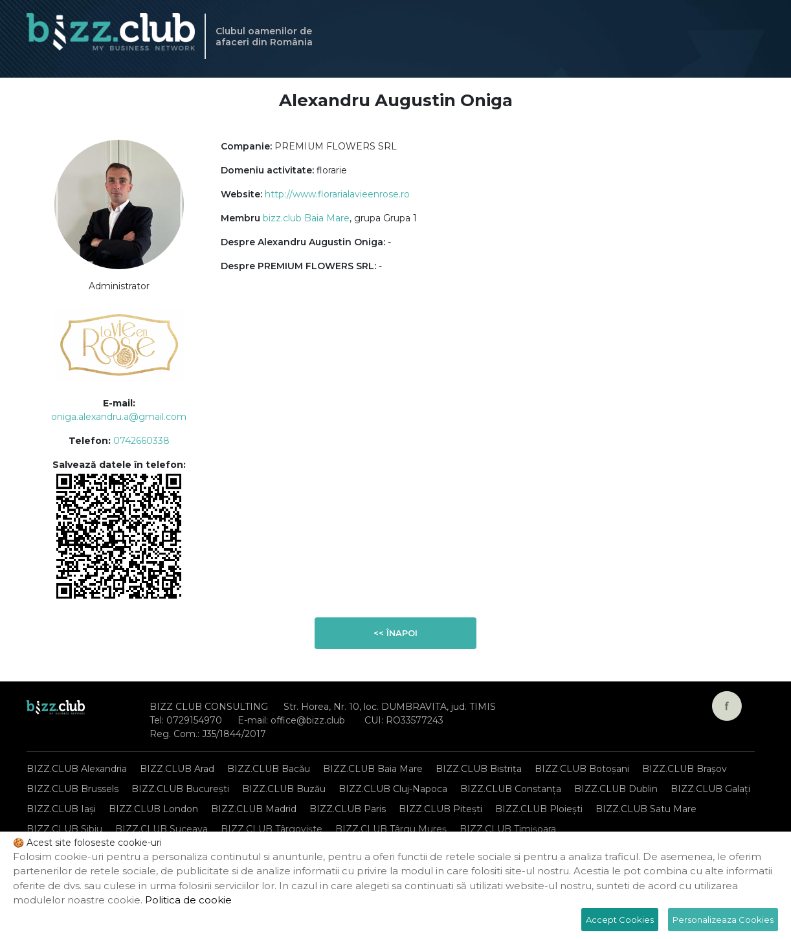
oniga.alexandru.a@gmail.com (118, 417)
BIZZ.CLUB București (180, 789)
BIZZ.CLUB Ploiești (539, 809)
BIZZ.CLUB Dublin (616, 789)
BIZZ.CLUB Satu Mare (646, 809)
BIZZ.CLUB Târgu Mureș (391, 829)
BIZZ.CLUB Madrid (253, 809)
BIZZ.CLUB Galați (710, 789)
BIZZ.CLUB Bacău (268, 769)
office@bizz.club (308, 720)
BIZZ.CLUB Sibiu (64, 829)
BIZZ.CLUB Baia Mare (373, 769)
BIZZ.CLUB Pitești (440, 809)
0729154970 (194, 720)
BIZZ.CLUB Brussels (72, 789)
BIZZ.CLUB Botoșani (582, 769)
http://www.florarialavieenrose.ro (337, 194)
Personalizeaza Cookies (723, 919)
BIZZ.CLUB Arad (177, 769)
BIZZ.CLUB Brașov (684, 769)
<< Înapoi (395, 633)
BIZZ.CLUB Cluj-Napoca (393, 789)
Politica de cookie (188, 900)
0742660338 (141, 441)
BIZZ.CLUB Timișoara (508, 829)
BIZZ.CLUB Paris (347, 809)
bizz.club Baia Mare (306, 218)
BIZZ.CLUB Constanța (510, 789)
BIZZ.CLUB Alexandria (77, 769)
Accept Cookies (620, 919)
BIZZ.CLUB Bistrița (479, 769)
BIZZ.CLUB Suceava (161, 829)
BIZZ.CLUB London (153, 809)
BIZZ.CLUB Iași (61, 809)
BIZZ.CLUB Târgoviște (271, 829)
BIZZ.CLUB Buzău (284, 789)
